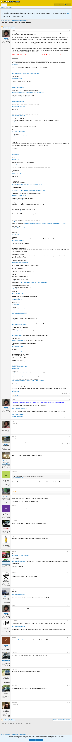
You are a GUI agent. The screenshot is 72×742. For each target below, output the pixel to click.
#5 (69, 452)
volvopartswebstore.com (18, 87)
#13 (69, 589)
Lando (3, 25)
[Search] (67, 4)
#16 (69, 637)
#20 (69, 702)
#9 (69, 520)
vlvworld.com (15, 111)
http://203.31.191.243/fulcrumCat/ (20, 262)
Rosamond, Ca (7, 585)
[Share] (68, 30)
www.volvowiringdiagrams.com (19, 408)
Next (12, 27)
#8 (69, 505)
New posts (3, 7)
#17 (69, 652)
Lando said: (15, 474)
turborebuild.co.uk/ (16, 173)
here (68, 13)
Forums (4, 4)
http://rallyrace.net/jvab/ (18, 293)
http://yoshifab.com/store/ (18, 309)
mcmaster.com (15, 391)
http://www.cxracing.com (18, 240)
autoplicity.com (15, 164)
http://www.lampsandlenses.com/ (20, 199)
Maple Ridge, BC (7, 602)
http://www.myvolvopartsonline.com (20, 560)
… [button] (7, 27)
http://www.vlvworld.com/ (18, 575)
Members (19, 4)
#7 (69, 488)
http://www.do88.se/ (17, 335)
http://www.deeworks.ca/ (18, 319)
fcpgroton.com (15, 68)
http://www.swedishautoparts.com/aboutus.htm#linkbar (25, 73)
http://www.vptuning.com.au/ (19, 351)
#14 (69, 605)
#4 (69, 436)
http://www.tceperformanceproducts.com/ (22, 281)
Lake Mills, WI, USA (6, 665)
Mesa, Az (8, 548)
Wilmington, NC (7, 682)
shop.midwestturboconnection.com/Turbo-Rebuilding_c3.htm (27, 184)
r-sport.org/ (14, 288)
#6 (69, 471)
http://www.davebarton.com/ (19, 121)
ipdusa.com (15, 64)
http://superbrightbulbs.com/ (19, 195)
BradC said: (15, 491)
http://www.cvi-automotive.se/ (19, 136)
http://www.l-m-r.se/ (17, 330)
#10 (69, 536)
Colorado (8, 517)
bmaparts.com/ (15, 154)
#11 (69, 551)
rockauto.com (15, 159)
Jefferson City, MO (6, 449)
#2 (69, 399)
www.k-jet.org (15, 406)
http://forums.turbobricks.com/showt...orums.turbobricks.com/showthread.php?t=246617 (45, 223)
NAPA (13, 221)
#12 (69, 572)
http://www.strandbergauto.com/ (20, 376)
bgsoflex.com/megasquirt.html (19, 366)
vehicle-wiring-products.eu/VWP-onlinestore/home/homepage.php (28, 190)
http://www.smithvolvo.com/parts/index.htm (22, 97)
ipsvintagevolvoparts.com (18, 131)
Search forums (9, 7)
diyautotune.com (16, 368)
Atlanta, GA (8, 649)
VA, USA (8, 532)
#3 (69, 421)
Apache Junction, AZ (6, 467)
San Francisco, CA (6, 698)
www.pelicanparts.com (17, 78)
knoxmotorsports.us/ (17, 299)
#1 (69, 30)
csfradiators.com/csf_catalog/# (19, 210)
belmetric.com (15, 234)
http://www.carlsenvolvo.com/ (19, 106)
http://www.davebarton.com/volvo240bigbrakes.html (34, 282)
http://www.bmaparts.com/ (18, 594)
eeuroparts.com (16, 150)
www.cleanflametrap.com (18, 414)
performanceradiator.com (18, 206)
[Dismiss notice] (69, 11)
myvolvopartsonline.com (18, 101)
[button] (15, 4)
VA (9, 42)
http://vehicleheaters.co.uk (18, 228)
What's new (11, 4)
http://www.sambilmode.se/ (18, 340)
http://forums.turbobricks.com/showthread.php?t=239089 (26, 245)
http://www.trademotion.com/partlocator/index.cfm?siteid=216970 (28, 92)
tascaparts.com (16, 83)
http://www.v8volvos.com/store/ (19, 313)
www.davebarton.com (17, 416)
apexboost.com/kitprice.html (19, 178)
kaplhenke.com (16, 304)
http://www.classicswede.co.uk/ (19, 324)
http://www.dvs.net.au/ (17, 346)
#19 (69, 685)
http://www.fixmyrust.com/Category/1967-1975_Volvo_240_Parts (28, 380)
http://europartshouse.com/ (18, 115)
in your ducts (7, 502)
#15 (69, 620)
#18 (69, 669)
